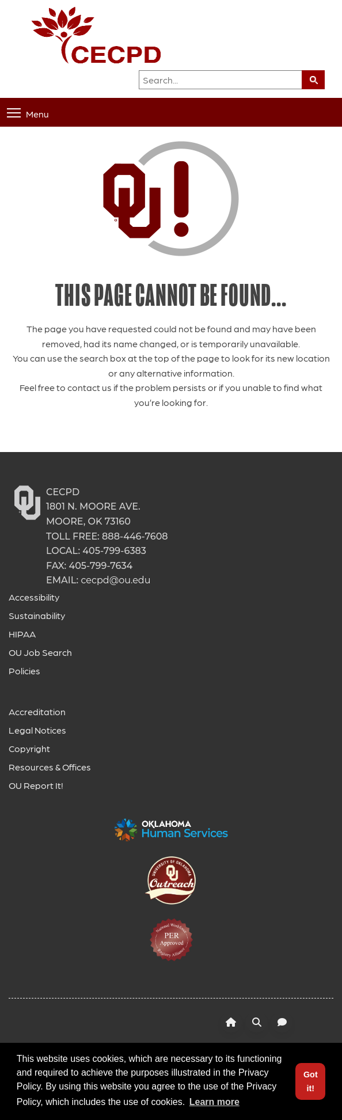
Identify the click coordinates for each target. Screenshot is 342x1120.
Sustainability (37, 615)
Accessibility (34, 596)
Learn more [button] (214, 1102)
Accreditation (37, 711)
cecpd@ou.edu (115, 580)
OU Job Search (40, 652)
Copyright (29, 748)
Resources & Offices (50, 766)
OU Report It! (36, 785)
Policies (24, 670)
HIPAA (22, 633)
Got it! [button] (310, 1081)
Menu (28, 113)
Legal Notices (37, 729)
